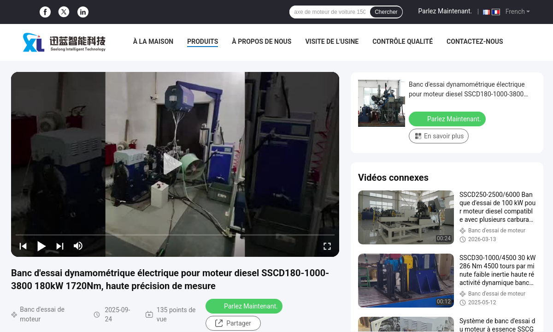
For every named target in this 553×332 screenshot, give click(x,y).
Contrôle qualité (402, 41)
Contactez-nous (475, 41)
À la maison (153, 41)
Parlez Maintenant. (445, 11)
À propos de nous (261, 41)
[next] (60, 246)
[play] (175, 164)
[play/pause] (41, 246)
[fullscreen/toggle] (327, 246)
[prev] (23, 246)
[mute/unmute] (78, 246)
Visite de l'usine (332, 41)
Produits (202, 41)
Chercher (386, 12)
